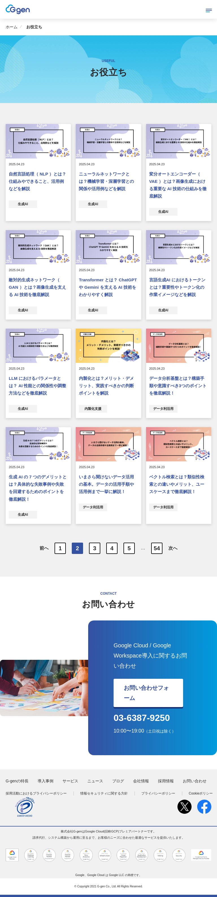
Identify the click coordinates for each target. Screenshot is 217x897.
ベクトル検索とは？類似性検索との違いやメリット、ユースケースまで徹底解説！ (176, 484)
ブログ (118, 781)
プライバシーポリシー (158, 793)
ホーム (12, 27)
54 (157, 548)
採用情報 (166, 781)
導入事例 (45, 781)
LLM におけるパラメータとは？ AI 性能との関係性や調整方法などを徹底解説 (37, 386)
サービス (70, 781)
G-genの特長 (17, 781)
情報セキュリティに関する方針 (104, 793)
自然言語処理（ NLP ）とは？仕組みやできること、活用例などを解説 (37, 181)
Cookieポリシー (201, 793)
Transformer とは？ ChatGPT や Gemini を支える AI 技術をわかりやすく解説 (108, 287)
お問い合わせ (195, 781)
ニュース (95, 781)
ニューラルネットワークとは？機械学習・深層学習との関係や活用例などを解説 (106, 181)
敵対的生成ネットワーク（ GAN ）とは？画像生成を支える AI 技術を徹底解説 (37, 287)
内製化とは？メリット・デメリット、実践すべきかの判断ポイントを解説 (106, 386)
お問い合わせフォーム (146, 693)
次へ (172, 547)
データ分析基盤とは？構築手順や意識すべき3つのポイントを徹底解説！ (178, 386)
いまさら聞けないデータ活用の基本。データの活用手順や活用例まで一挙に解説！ (106, 484)
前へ (44, 547)
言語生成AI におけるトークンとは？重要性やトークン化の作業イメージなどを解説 (177, 287)
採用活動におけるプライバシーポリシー (36, 793)
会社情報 (141, 781)
